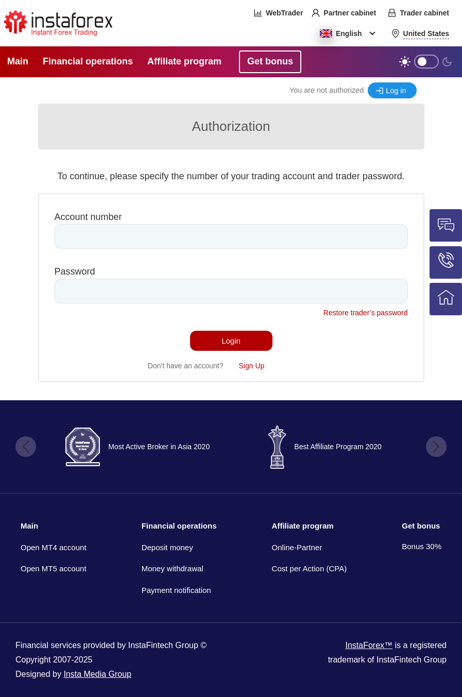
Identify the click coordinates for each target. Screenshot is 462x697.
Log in (396, 91)
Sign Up (252, 366)
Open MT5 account (54, 568)
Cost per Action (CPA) (309, 568)
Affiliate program (303, 525)
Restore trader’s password (365, 313)
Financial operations (179, 525)
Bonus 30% (421, 546)
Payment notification (176, 590)
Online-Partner (297, 547)
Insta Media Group (97, 674)
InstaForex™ (368, 645)
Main (29, 525)
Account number (88, 217)
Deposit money (167, 547)
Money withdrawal (172, 568)
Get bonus (421, 525)
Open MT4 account (54, 547)
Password (75, 271)
